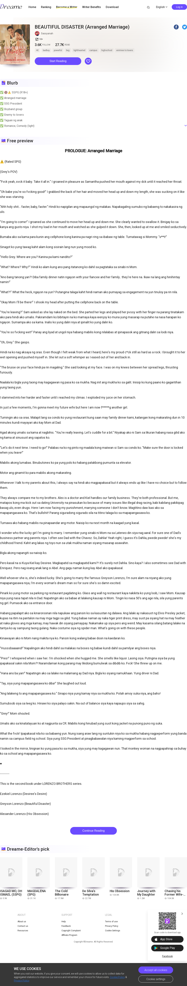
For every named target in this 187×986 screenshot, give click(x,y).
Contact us (23, 926)
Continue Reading (93, 830)
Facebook (167, 956)
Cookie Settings (112, 930)
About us (22, 921)
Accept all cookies (155, 970)
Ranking (46, 7)
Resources (23, 930)
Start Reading (58, 61)
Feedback (66, 926)
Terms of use (111, 921)
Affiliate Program (69, 935)
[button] (58, 61)
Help (63, 921)
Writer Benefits (91, 7)
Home (32, 7)
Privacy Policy (21, 980)
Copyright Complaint (71, 930)
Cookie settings (155, 979)
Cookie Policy (117, 977)
